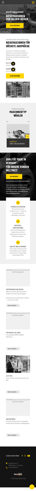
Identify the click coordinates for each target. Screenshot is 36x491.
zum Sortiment (14, 180)
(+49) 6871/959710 (13, 471)
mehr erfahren (12, 309)
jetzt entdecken (15, 25)
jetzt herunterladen (14, 71)
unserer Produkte (14, 64)
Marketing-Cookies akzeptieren (20, 273)
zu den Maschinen (15, 79)
